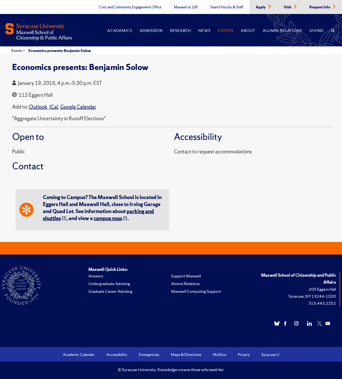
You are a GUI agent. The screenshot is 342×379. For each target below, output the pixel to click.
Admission (151, 30)
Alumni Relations (282, 30)
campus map (108, 218)
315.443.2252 (322, 303)
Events (225, 30)
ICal (53, 106)
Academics (119, 30)
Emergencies (149, 354)
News (204, 30)
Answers (95, 276)
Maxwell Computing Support (196, 291)
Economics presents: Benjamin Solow (59, 50)
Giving (316, 30)
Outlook (38, 106)
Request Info (320, 7)
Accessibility (116, 354)
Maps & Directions (186, 354)
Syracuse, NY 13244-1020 (312, 296)
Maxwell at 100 (186, 7)
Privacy (244, 354)
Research (180, 30)
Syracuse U (270, 354)
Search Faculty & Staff (226, 7)
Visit (288, 7)
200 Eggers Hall (322, 289)
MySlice (219, 354)
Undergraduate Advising (109, 283)
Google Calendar (78, 106)
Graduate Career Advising (110, 291)
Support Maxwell (186, 276)
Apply (261, 7)
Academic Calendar (79, 354)
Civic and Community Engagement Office (130, 7)
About (248, 30)
